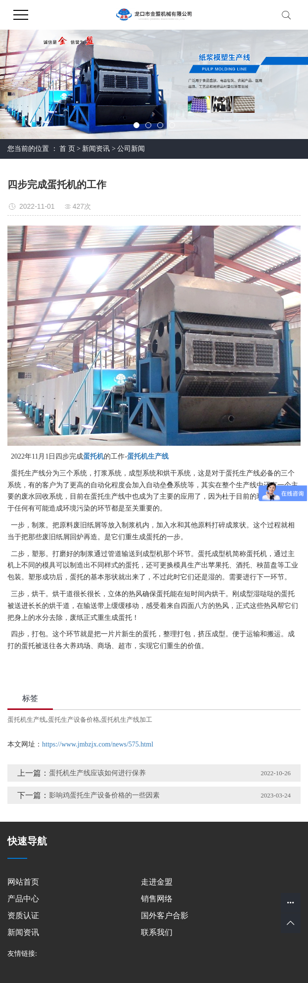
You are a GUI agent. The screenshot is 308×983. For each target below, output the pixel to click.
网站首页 (23, 882)
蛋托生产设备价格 (73, 719)
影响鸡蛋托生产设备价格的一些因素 (104, 795)
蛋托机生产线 (26, 719)
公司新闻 (131, 148)
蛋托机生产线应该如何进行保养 (97, 773)
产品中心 (23, 898)
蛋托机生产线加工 (126, 719)
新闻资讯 (96, 148)
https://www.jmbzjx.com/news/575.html (97, 744)
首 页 (67, 148)
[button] (136, 125)
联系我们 (157, 932)
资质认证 (23, 915)
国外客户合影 (164, 915)
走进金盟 (157, 882)
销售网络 (157, 898)
